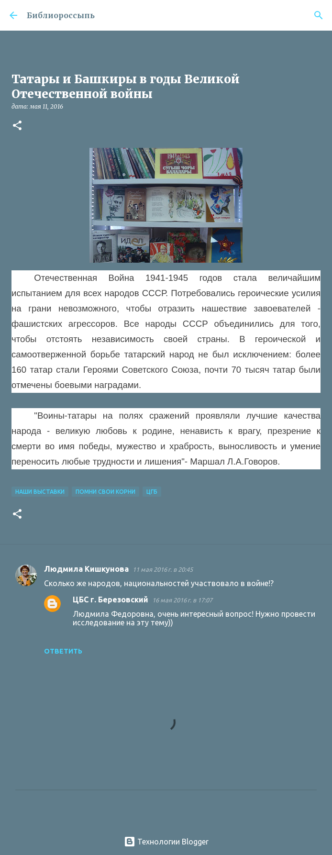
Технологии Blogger (166, 841)
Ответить (63, 651)
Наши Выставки (40, 492)
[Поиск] (318, 15)
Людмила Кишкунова (86, 569)
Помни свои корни (105, 492)
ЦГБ (151, 492)
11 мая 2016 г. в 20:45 (163, 569)
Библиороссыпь (61, 15)
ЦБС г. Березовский (110, 599)
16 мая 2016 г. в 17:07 (182, 600)
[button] (17, 126)
